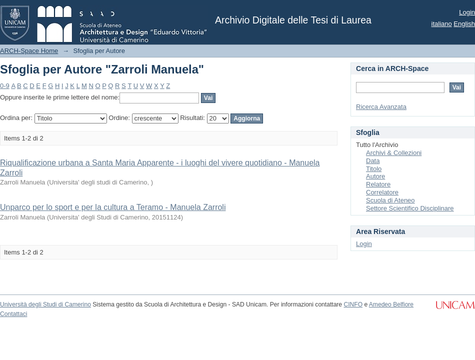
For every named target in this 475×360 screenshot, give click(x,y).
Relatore (378, 184)
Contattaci (13, 314)
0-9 (5, 86)
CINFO (353, 304)
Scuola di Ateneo (390, 200)
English (464, 24)
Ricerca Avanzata (381, 106)
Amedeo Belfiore (391, 304)
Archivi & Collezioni (394, 152)
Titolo (374, 168)
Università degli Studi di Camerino (45, 304)
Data (373, 160)
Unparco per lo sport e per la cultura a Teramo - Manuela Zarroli (113, 207)
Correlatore (382, 192)
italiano (442, 24)
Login (467, 12)
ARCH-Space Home (29, 50)
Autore (375, 176)
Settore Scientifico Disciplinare (410, 208)
